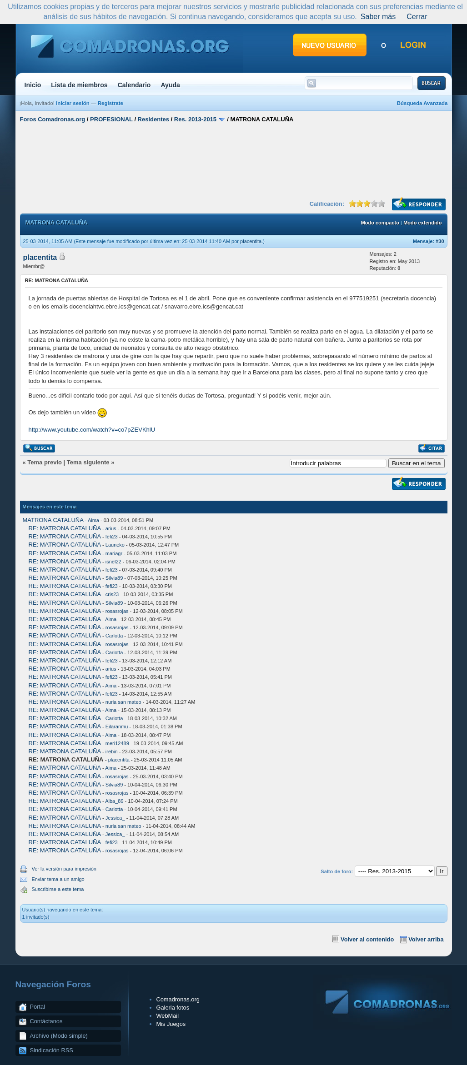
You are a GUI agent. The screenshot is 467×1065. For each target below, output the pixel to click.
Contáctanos (46, 1021)
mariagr (113, 553)
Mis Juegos (171, 1023)
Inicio (33, 85)
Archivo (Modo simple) (59, 1035)
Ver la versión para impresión (64, 868)
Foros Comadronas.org (52, 119)
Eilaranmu (116, 726)
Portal (37, 1006)
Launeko (115, 544)
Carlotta (114, 635)
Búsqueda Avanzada (422, 103)
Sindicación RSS (51, 1050)
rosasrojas (117, 611)
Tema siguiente (88, 462)
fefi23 (111, 536)
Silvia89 (114, 578)
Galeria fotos (173, 1007)
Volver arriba (425, 939)
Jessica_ (115, 818)
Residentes (153, 119)
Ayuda (170, 85)
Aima (93, 520)
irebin (111, 751)
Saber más (378, 16)
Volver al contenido (367, 939)
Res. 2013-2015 (195, 119)
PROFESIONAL (111, 119)
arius (110, 528)
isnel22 (113, 561)
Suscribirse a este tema (58, 889)
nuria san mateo (123, 702)
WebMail (167, 1015)
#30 (440, 241)
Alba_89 (114, 801)
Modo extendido (422, 222)
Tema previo (44, 462)
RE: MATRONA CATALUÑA (65, 528)
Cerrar (417, 16)
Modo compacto (380, 222)
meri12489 (117, 743)
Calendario (134, 85)
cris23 (112, 594)
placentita (250, 241)
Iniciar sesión (73, 103)
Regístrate (110, 103)
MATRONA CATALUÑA (53, 520)
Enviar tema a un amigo (58, 879)
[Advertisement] (233, 160)
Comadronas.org (178, 999)
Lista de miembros (79, 85)
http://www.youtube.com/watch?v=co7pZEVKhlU (92, 429)
